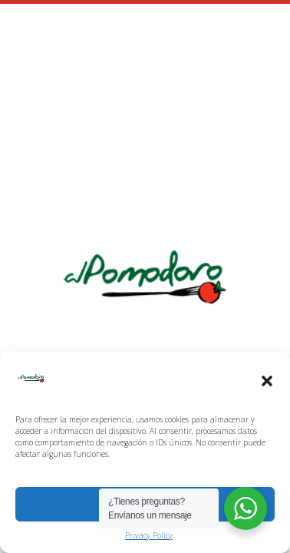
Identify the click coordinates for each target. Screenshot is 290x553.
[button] (267, 381)
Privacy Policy (149, 535)
